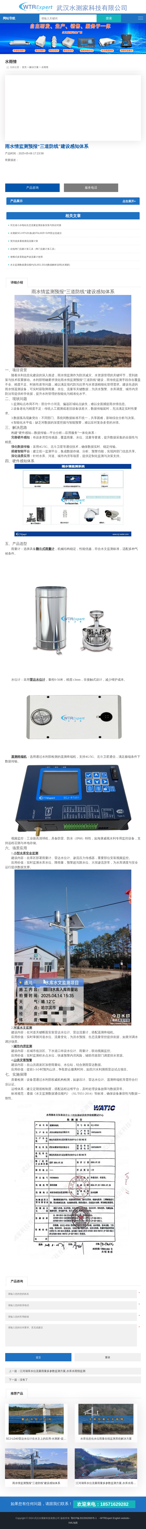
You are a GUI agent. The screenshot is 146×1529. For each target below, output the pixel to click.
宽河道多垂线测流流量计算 (24, 241)
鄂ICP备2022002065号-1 (84, 1518)
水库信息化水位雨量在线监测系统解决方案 (106, 1438)
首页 (24, 67)
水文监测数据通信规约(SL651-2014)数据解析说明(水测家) (40, 264)
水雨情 (44, 67)
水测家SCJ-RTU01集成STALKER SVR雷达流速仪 (36, 233)
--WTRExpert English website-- (115, 1518)
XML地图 (73, 1522)
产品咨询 (32, 187)
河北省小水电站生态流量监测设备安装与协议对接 (35, 225)
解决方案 (34, 67)
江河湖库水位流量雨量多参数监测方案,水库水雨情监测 (52, 1371)
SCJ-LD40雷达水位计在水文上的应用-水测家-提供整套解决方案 (37, 1438)
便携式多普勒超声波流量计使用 (26, 257)
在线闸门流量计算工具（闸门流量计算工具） (33, 249)
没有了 (24, 1379)
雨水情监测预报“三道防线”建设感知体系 (36, 1483)
